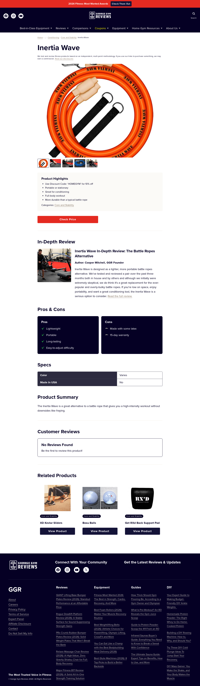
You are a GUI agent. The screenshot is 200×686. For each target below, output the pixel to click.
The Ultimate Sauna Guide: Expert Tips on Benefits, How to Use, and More (146, 658)
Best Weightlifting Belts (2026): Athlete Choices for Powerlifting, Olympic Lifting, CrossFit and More (110, 630)
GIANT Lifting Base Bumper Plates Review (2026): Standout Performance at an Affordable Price (73, 601)
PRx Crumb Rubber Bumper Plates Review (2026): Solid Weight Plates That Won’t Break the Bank (73, 638)
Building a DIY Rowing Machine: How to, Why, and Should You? (179, 636)
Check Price (68, 219)
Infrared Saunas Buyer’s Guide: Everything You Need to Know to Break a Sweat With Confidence (146, 641)
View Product (57, 531)
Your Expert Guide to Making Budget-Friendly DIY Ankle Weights (178, 601)
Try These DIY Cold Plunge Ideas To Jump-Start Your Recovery (177, 653)
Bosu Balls (89, 523)
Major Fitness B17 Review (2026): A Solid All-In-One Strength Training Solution (70, 674)
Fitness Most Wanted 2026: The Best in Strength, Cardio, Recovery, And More (109, 599)
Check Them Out (121, 3)
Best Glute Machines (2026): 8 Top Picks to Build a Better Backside (110, 662)
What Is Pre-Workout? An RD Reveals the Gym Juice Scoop (146, 613)
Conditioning (53, 37)
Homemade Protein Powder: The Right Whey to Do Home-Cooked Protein (177, 620)
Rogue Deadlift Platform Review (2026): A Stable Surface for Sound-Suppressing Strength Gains (73, 620)
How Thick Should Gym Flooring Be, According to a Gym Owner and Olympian (146, 599)
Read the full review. (120, 296)
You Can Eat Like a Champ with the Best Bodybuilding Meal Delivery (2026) (109, 647)
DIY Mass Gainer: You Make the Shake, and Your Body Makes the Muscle (178, 672)
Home (40, 37)
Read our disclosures (64, 58)
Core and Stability (68, 37)
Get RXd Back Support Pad (142, 523)
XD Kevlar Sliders (51, 523)
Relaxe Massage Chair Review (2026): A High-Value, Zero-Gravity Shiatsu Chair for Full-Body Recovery (72, 657)
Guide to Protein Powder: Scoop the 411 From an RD (145, 626)
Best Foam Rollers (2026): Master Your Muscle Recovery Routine (110, 613)
